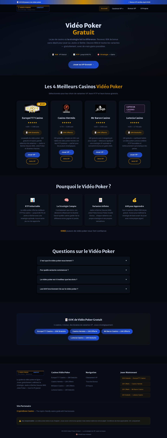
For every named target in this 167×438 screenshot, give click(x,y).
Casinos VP (117, 9)
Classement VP (91, 377)
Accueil (104, 8)
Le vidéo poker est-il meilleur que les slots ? (83, 280)
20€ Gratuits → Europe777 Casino (134, 378)
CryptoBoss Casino (25, 411)
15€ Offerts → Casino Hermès (132, 384)
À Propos (144, 8)
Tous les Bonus (92, 382)
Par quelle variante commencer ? (83, 271)
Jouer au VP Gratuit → (83, 64)
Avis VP (32, 162)
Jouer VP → (32, 156)
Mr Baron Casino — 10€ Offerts (117, 332)
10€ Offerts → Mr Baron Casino (132, 389)
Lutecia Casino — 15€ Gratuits (83, 339)
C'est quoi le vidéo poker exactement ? (83, 261)
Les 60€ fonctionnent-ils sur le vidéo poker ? (83, 290)
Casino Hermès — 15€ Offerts (85, 332)
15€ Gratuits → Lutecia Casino (132, 395)
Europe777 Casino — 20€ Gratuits (51, 332)
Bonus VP (132, 8)
